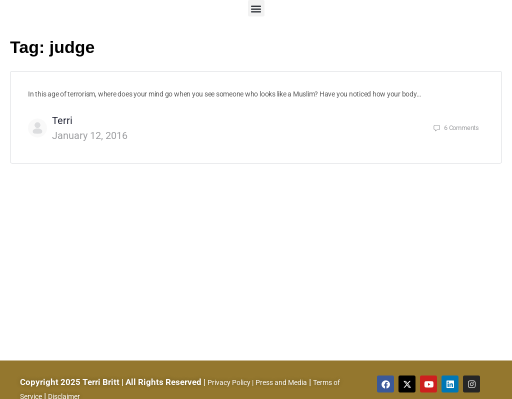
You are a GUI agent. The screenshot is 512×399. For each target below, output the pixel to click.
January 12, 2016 (90, 136)
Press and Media (281, 382)
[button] (256, 8)
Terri (62, 120)
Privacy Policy (229, 382)
